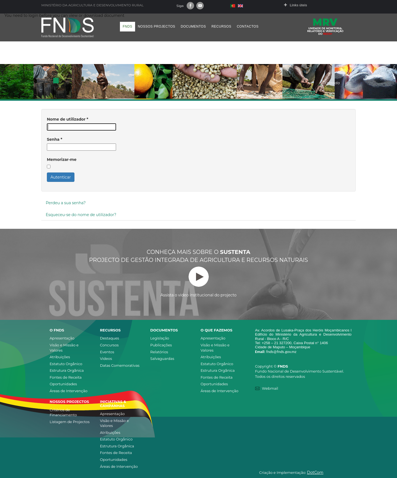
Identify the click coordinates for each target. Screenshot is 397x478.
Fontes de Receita (66, 377)
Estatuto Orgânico (66, 364)
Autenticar (60, 177)
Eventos (107, 352)
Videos (106, 358)
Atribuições (60, 357)
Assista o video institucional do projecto (198, 282)
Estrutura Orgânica (67, 370)
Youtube (200, 5)
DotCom (315, 472)
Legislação (159, 338)
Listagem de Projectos (70, 421)
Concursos (109, 345)
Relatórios (159, 352)
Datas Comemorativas (120, 365)
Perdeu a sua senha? (66, 202)
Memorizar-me (61, 159)
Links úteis (298, 5)
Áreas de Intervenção (68, 391)
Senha (54, 139)
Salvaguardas (162, 358)
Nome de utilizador (67, 119)
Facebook (190, 5)
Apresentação (62, 338)
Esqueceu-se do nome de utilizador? (81, 214)
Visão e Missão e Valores (64, 347)
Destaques (109, 338)
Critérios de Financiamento (63, 412)
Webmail (270, 388)
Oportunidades (63, 384)
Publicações (161, 345)
